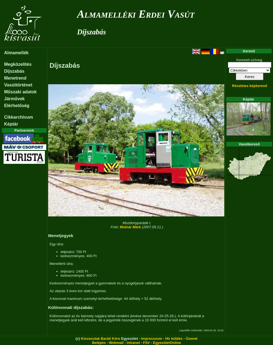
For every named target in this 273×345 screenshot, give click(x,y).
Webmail (116, 343)
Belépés (99, 343)
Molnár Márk (130, 227)
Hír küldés (173, 338)
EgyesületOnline (167, 343)
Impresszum (151, 338)
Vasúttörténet (18, 85)
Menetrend (15, 78)
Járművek (14, 98)
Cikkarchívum (18, 117)
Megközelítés (18, 64)
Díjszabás (91, 32)
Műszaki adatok (20, 91)
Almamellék (16, 52)
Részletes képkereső (249, 86)
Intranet (133, 343)
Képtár (11, 124)
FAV (146, 343)
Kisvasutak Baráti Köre (100, 338)
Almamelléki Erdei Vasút (136, 14)
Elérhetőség (16, 105)
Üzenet (192, 338)
